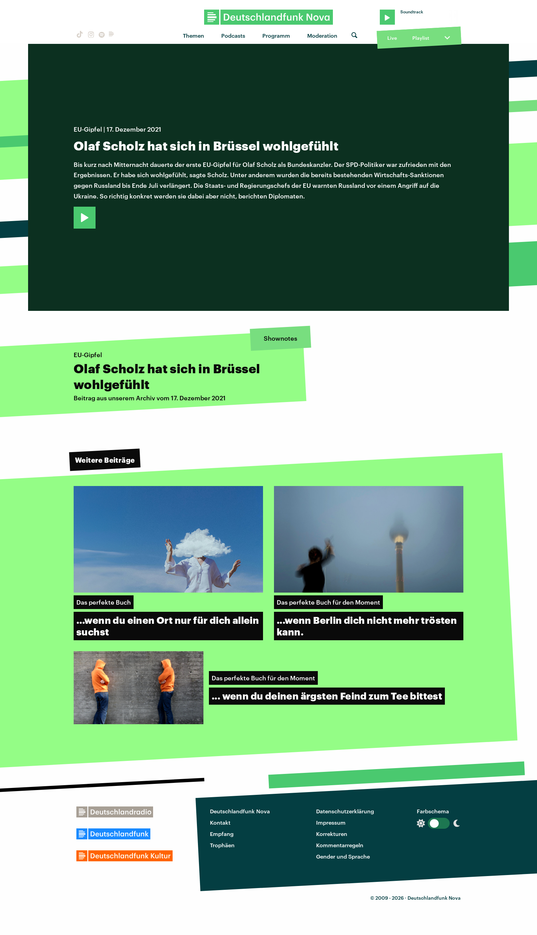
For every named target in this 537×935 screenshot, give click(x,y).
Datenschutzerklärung (345, 811)
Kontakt (220, 822)
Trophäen (222, 845)
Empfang (222, 833)
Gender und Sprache (343, 856)
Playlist (420, 38)
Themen (193, 35)
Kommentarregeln (339, 845)
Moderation (322, 35)
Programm (276, 35)
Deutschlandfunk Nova (240, 811)
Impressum (331, 822)
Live (392, 38)
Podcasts (233, 35)
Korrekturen (331, 833)
